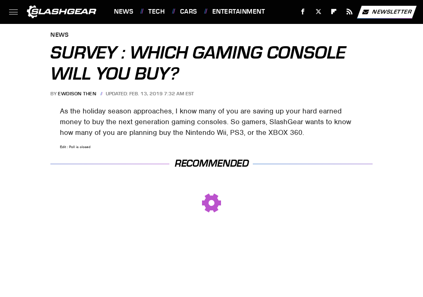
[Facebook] (303, 11)
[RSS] (350, 11)
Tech (156, 11)
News (123, 11)
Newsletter (387, 12)
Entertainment (238, 11)
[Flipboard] (334, 11)
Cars (188, 11)
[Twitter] (318, 11)
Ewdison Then (77, 94)
